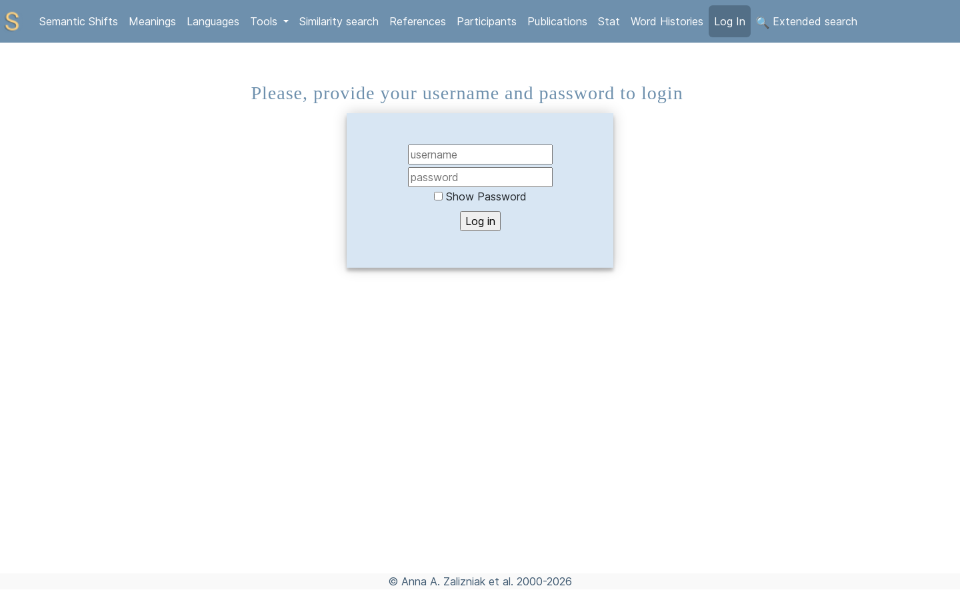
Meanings (152, 21)
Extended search (806, 22)
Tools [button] (265, 21)
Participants (487, 21)
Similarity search (339, 21)
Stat (609, 21)
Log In (729, 21)
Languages (213, 21)
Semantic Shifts (78, 21)
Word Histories (667, 21)
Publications (557, 21)
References (417, 21)
